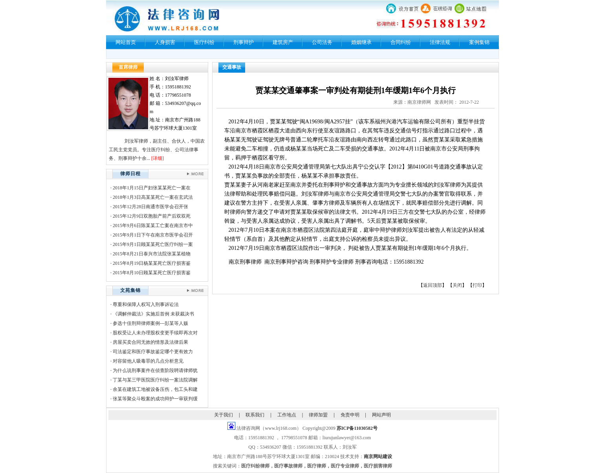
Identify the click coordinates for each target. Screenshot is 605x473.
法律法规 (440, 42)
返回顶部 (432, 285)
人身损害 (165, 42)
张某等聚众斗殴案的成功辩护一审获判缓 (155, 399)
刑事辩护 (243, 42)
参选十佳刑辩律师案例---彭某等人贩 (150, 323)
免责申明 (350, 415)
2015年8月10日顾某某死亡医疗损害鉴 (152, 272)
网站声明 (381, 415)
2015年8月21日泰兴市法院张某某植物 (152, 254)
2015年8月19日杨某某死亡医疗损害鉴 (152, 263)
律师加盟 (318, 415)
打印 (477, 285)
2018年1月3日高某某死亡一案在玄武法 (153, 197)
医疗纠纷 (204, 42)
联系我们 (255, 415)
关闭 (457, 285)
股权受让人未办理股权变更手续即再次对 (155, 333)
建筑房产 (283, 42)
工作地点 (286, 415)
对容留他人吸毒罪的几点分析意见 (148, 361)
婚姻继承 (361, 42)
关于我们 (223, 415)
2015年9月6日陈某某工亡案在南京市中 (153, 225)
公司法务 (322, 42)
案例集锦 (479, 42)
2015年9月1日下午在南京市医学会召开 (153, 235)
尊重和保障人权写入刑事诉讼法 (146, 304)
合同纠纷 (400, 42)
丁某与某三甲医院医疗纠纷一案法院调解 (155, 380)
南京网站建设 (378, 456)
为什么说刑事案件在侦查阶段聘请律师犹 (155, 370)
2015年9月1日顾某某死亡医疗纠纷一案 (153, 244)
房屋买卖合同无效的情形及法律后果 (150, 342)
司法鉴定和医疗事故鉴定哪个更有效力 (153, 351)
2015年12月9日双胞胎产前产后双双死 (152, 216)
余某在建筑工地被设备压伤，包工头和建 (155, 389)
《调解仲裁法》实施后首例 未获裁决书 (153, 314)
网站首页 (126, 42)
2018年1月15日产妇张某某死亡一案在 (152, 188)
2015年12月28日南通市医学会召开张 (150, 206)
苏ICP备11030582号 (357, 428)
